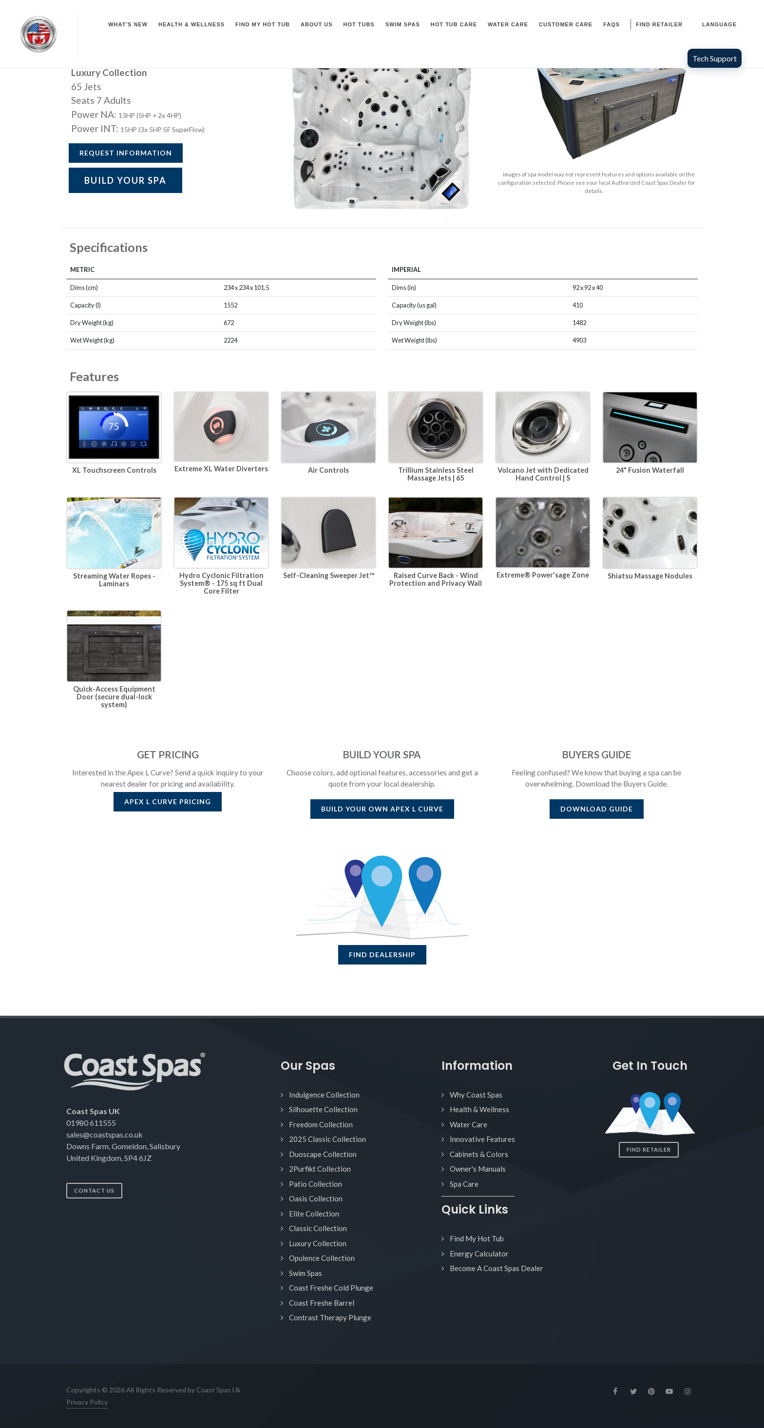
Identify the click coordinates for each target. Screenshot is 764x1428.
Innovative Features (482, 1139)
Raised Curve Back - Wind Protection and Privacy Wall (435, 579)
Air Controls (328, 470)
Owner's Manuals (478, 1168)
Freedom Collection (321, 1124)
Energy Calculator (479, 1253)
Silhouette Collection (323, 1109)
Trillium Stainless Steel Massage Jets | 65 (436, 474)
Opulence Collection (322, 1258)
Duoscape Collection (323, 1154)
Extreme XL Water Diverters (221, 468)
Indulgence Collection (324, 1094)
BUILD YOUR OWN (382, 809)
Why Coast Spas (476, 1094)
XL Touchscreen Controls (114, 470)
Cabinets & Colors (479, 1154)
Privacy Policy (87, 1402)
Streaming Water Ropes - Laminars (114, 580)
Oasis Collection (316, 1198)
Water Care (468, 1124)
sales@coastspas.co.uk (104, 1134)
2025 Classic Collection (327, 1139)
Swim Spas (305, 1273)
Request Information (125, 153)
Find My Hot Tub (477, 1238)
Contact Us (94, 1190)
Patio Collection (315, 1183)
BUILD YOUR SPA (125, 180)
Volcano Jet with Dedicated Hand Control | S (543, 474)
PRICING (167, 801)
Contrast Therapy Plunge (330, 1317)
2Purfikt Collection (320, 1168)
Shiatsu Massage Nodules (650, 576)
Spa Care (464, 1183)
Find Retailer (649, 1149)
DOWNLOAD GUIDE (596, 809)
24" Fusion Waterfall (650, 470)
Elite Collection (314, 1213)
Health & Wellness (479, 1109)
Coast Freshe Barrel (321, 1302)
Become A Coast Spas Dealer (496, 1268)
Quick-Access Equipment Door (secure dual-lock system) (114, 697)
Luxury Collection (317, 1243)
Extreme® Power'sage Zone (543, 575)
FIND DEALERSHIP (382, 954)
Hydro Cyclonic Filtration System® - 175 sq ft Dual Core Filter (221, 583)
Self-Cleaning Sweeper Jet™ (328, 575)
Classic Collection (318, 1228)
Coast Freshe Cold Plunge (331, 1287)
